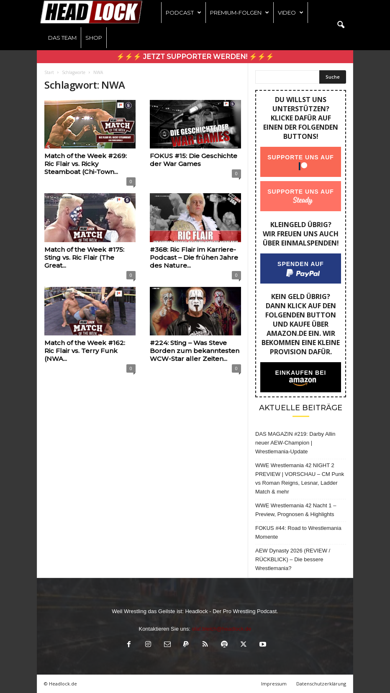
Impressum (274, 683)
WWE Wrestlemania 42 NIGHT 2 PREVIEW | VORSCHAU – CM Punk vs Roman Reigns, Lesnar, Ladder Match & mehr (299, 478)
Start (49, 72)
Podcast (183, 12)
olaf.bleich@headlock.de (221, 629)
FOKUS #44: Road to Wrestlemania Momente (298, 532)
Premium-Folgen (239, 12)
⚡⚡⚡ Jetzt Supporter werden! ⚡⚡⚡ (195, 57)
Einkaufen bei (300, 372)
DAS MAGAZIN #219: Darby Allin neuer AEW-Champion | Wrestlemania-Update (295, 443)
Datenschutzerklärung (321, 683)
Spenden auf (300, 264)
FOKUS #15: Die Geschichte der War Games (193, 160)
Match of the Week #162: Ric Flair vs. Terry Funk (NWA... (84, 351)
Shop (93, 37)
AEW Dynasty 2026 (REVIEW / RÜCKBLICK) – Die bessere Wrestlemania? (292, 559)
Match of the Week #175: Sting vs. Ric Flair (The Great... (84, 257)
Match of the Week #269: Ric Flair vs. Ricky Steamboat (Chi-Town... (85, 164)
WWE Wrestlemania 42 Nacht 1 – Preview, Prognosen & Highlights (295, 509)
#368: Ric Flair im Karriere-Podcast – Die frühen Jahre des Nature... (194, 257)
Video (290, 12)
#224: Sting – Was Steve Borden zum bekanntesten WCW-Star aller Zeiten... (194, 351)
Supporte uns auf (300, 157)
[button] (340, 25)
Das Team (62, 37)
